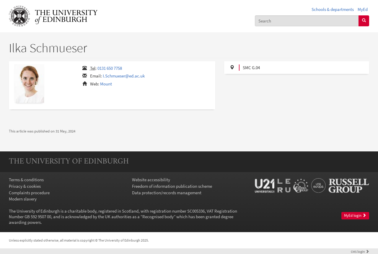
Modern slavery (23, 199)
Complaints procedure (29, 192)
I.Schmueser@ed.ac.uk (124, 76)
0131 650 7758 (109, 68)
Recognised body (158, 216)
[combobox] (307, 20)
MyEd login (355, 215)
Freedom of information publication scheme (172, 186)
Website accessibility (151, 179)
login (360, 251)
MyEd (363, 9)
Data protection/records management (166, 192)
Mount (106, 84)
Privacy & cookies (25, 186)
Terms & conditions (26, 179)
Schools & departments (333, 9)
